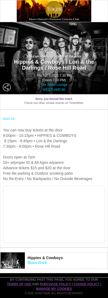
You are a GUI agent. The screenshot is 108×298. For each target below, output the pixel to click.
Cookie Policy (87, 284)
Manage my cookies (54, 289)
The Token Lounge (53, 85)
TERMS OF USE (19, 284)
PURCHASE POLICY (56, 284)
